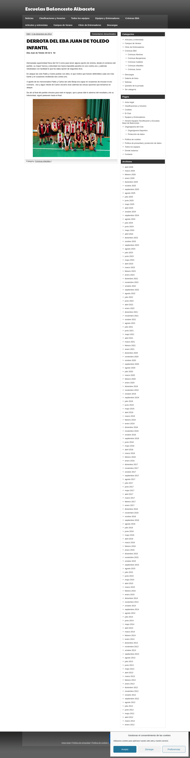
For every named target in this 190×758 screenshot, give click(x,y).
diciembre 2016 (131, 509)
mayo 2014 (129, 624)
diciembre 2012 (131, 687)
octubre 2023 (130, 241)
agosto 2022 (130, 293)
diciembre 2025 (131, 182)
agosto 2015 (130, 568)
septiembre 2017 (132, 475)
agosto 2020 (130, 368)
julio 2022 (129, 297)
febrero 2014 (130, 635)
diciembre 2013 (131, 643)
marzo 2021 (130, 342)
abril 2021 (129, 338)
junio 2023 (129, 256)
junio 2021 (129, 330)
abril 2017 (129, 494)
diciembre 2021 (131, 312)
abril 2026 (129, 167)
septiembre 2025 (132, 189)
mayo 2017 (129, 490)
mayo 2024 (129, 230)
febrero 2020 (130, 379)
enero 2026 (129, 178)
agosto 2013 (130, 658)
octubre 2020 (130, 360)
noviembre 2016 (131, 513)
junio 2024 (129, 226)
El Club (128, 113)
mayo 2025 (129, 204)
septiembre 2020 (132, 364)
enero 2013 (129, 684)
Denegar (149, 749)
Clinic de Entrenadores (89, 25)
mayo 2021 (129, 334)
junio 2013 (129, 665)
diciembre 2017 (131, 464)
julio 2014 (129, 617)
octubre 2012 (130, 695)
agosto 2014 (130, 613)
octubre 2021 (130, 319)
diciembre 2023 (131, 238)
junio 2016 (129, 531)
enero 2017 (129, 505)
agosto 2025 (130, 193)
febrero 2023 (130, 271)
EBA (28, 34)
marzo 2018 (130, 453)
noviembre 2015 (131, 557)
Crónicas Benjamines (137, 58)
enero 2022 (129, 308)
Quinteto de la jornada (134, 86)
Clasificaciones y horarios (52, 18)
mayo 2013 (129, 669)
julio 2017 (129, 483)
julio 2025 (129, 197)
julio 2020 (129, 371)
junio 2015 (129, 576)
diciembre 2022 (131, 278)
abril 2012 (129, 717)
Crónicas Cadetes (135, 62)
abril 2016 (129, 539)
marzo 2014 (130, 632)
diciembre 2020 (131, 353)
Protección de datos (136, 134)
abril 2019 (129, 412)
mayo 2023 (129, 260)
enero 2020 (129, 383)
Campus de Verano (63, 25)
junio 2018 (129, 442)
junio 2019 (129, 405)
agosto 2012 (130, 702)
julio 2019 (129, 401)
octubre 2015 (130, 561)
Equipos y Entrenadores (107, 18)
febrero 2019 (130, 420)
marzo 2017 (130, 498)
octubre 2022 (130, 286)
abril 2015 (129, 583)
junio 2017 (129, 487)
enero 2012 (129, 725)
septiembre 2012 (132, 698)
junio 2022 (129, 301)
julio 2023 (129, 252)
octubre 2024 (130, 212)
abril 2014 (129, 628)
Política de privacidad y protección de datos (143, 143)
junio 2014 (129, 620)
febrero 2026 (130, 174)
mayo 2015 (129, 580)
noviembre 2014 (131, 602)
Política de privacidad (81, 743)
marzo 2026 (130, 171)
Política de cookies (133, 139)
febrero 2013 (130, 680)
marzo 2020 (130, 375)
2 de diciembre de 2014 (42, 34)
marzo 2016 (130, 542)
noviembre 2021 (131, 316)
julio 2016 (129, 527)
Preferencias (174, 749)
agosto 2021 (130, 323)
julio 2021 (129, 327)
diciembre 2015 (131, 554)
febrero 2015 (130, 591)
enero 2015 (129, 594)
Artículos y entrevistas (36, 25)
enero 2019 (129, 423)
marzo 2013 (130, 676)
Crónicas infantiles (43, 161)
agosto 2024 (130, 219)
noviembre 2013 (131, 646)
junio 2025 (129, 200)
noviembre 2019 (131, 390)
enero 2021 (129, 349)
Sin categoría (130, 89)
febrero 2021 (130, 345)
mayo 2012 (129, 713)
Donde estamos (131, 150)
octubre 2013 (130, 650)
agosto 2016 (130, 524)
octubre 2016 (130, 516)
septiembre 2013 (132, 654)
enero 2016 (129, 550)
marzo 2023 (130, 267)
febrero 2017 (130, 501)
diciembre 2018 (131, 427)
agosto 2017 (130, 479)
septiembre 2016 (132, 520)
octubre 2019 (130, 394)
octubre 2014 (130, 606)
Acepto (124, 749)
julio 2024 (129, 223)
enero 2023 (129, 275)
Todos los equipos (80, 18)
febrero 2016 (130, 546)
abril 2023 (129, 264)
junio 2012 (129, 710)
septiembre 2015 (132, 565)
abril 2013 (129, 672)
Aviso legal (129, 102)
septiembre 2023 (132, 245)
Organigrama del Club (134, 127)
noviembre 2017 (131, 468)
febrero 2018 (130, 457)
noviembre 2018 (131, 431)
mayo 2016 (129, 535)
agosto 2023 (130, 249)
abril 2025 (129, 208)
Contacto (128, 154)
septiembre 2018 (132, 438)
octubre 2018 (130, 435)
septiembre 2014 (132, 609)
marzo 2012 (130, 721)
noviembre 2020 (131, 357)
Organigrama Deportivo (138, 130)
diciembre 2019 (131, 386)
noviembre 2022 (131, 282)
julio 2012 (129, 706)
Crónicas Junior (134, 69)
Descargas (112, 25)
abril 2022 (129, 304)
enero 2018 (129, 461)
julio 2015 (129, 572)
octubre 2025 (130, 186)
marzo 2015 (130, 587)
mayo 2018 (129, 446)
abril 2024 (129, 234)
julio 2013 (129, 661)
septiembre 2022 (132, 290)
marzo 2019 (130, 416)
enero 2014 (129, 639)
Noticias (29, 18)
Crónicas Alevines (135, 54)
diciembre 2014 (131, 598)
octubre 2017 (130, 472)
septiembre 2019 (132, 397)
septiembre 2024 (132, 215)
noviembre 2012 (131, 691)
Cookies (128, 110)
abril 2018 (129, 449)
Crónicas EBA (132, 18)
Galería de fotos (131, 78)
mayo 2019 (129, 409)
